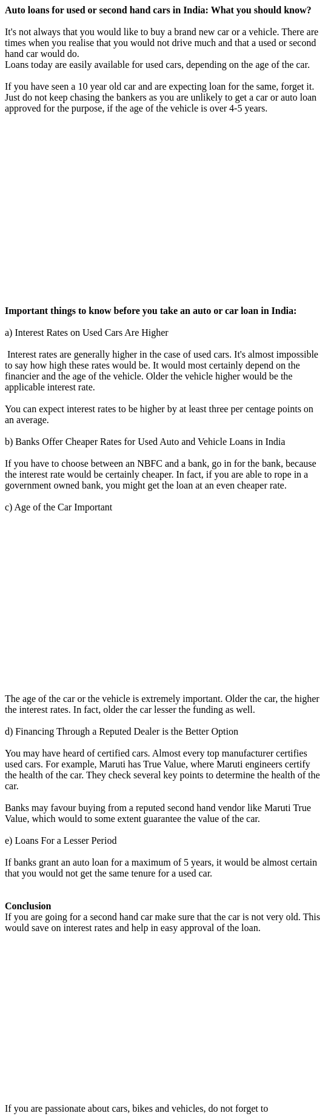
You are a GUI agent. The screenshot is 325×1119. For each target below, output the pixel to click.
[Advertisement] (162, 210)
